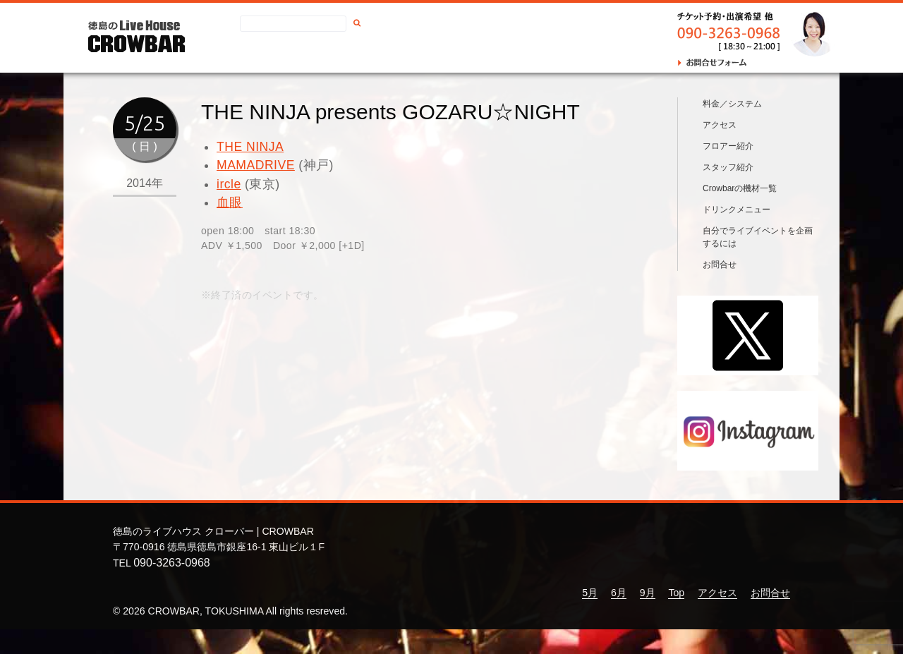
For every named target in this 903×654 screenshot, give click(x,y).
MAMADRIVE (256, 165)
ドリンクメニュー (736, 234)
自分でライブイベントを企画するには (758, 261)
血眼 (230, 202)
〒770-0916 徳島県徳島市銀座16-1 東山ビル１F (219, 571)
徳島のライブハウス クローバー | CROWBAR (213, 556)
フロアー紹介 (728, 171)
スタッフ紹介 (728, 192)
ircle (229, 184)
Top (676, 617)
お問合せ (422, 54)
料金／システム (732, 128)
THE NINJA (250, 147)
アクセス (365, 54)
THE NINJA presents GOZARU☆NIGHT (390, 111)
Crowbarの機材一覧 (740, 213)
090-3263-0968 (171, 587)
